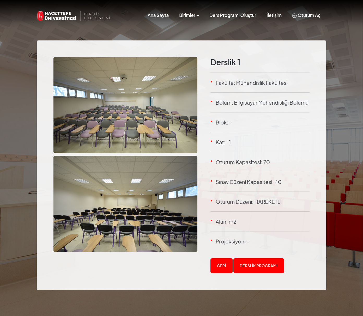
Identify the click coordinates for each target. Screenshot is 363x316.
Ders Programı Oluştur (232, 15)
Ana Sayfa (158, 15)
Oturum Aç (306, 15)
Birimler (187, 15)
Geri (221, 265)
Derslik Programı (259, 265)
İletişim (274, 15)
